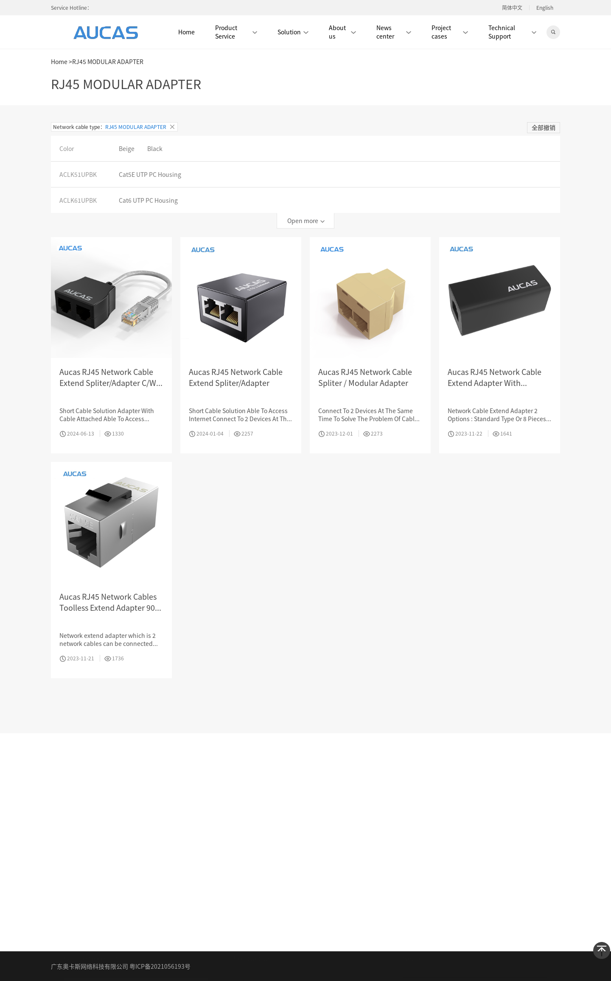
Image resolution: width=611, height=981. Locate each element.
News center (393, 31)
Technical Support (512, 31)
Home (186, 32)
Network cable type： (114, 126)
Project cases (450, 31)
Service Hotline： (71, 7)
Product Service (236, 31)
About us (342, 31)
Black (155, 148)
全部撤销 (543, 127)
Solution (292, 32)
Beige (127, 148)
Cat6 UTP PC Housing (148, 200)
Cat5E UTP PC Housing (150, 174)
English (544, 7)
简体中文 (512, 7)
